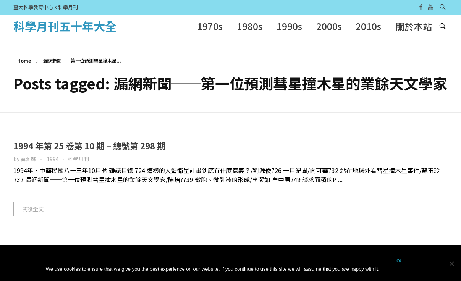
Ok (399, 260)
